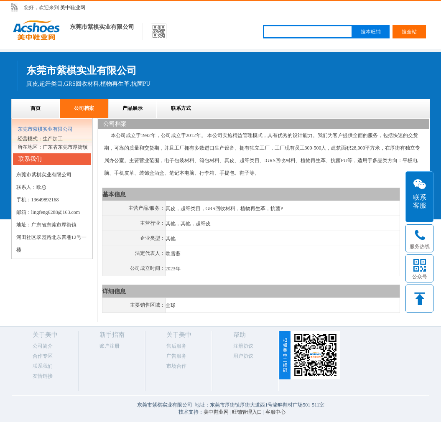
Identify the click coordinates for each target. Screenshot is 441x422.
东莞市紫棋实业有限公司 (102, 27)
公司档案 (84, 108)
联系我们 (43, 366)
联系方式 (181, 108)
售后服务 (176, 346)
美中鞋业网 (72, 7)
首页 (36, 108)
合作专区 (43, 356)
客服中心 (275, 412)
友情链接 (43, 376)
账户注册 (109, 346)
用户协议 (243, 356)
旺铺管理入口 (247, 412)
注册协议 (243, 346)
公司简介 (43, 346)
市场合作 (176, 366)
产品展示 (132, 108)
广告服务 (176, 356)
